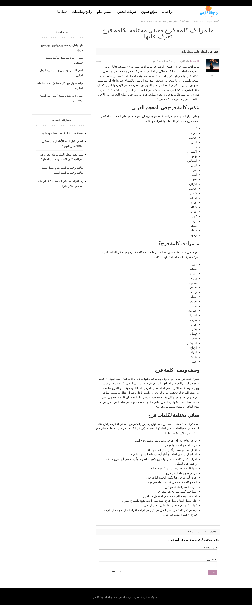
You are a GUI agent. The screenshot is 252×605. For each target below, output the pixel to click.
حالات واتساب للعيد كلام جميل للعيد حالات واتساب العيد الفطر (62, 170)
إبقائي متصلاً (116, 571)
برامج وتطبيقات (82, 12)
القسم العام (104, 12)
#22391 (99, 61)
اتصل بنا (62, 12)
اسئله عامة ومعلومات (194, 51)
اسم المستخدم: (210, 548)
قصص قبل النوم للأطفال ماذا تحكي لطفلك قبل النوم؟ (62, 144)
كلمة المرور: (212, 559)
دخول (212, 572)
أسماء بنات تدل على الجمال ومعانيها (62, 133)
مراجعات (167, 12)
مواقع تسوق (149, 12)
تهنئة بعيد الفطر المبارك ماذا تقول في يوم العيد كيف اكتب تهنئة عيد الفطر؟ (61, 157)
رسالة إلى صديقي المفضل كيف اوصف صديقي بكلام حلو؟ (60, 183)
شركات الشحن (126, 12)
